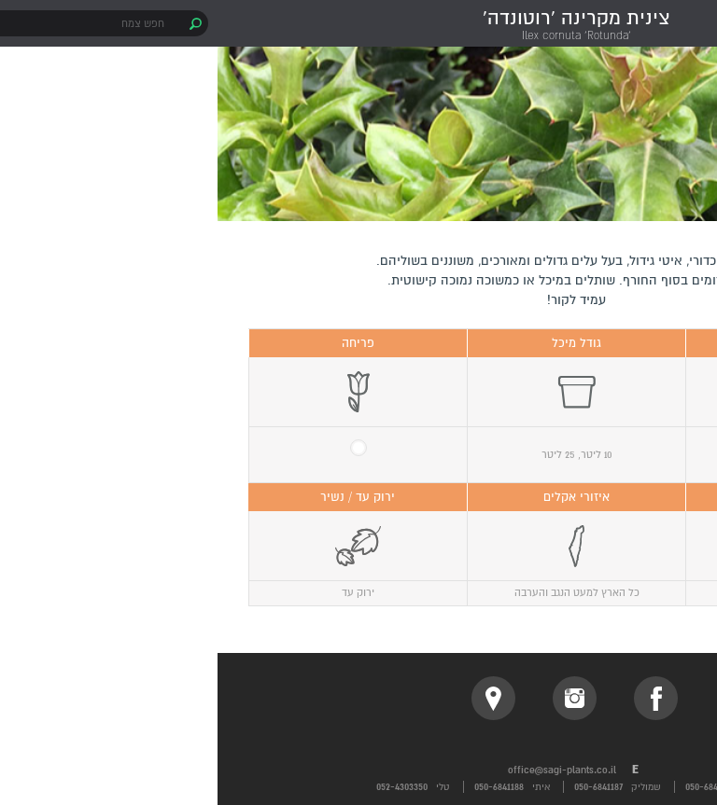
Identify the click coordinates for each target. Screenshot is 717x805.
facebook (438, 698)
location (276, 698)
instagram (357, 698)
